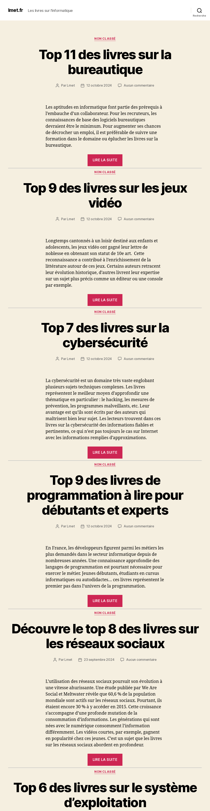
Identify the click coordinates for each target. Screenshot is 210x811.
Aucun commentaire (139, 85)
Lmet (71, 85)
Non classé (105, 39)
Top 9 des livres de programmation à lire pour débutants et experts (105, 494)
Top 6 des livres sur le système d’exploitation (105, 793)
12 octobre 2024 (99, 85)
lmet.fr (15, 10)
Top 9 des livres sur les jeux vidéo (105, 195)
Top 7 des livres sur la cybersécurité (105, 334)
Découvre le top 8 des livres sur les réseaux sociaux (105, 635)
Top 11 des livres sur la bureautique (105, 61)
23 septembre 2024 (99, 659)
